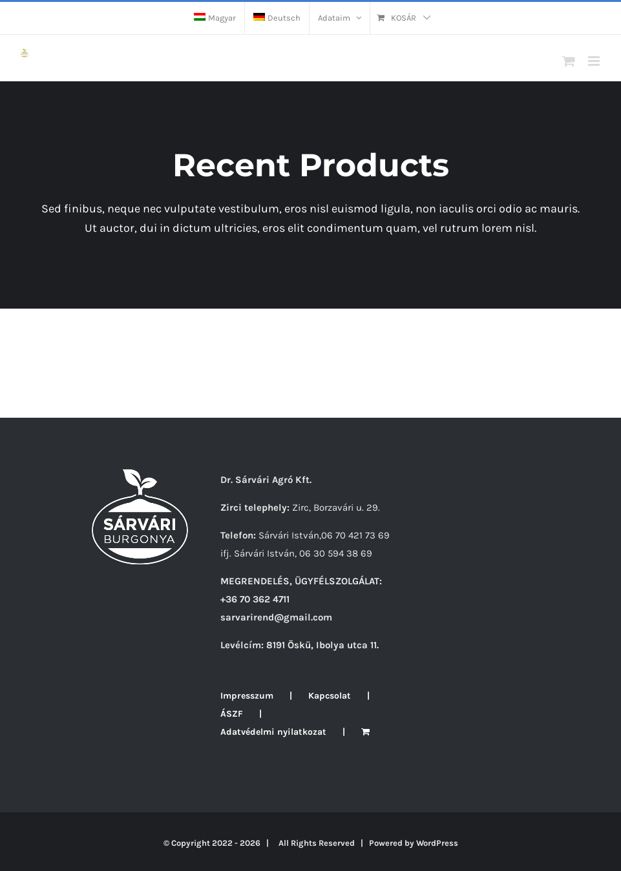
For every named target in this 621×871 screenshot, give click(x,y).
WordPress (437, 843)
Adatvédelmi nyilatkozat (273, 731)
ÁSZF (231, 713)
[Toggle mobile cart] (568, 61)
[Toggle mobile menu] (595, 61)
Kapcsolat (329, 695)
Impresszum (246, 695)
